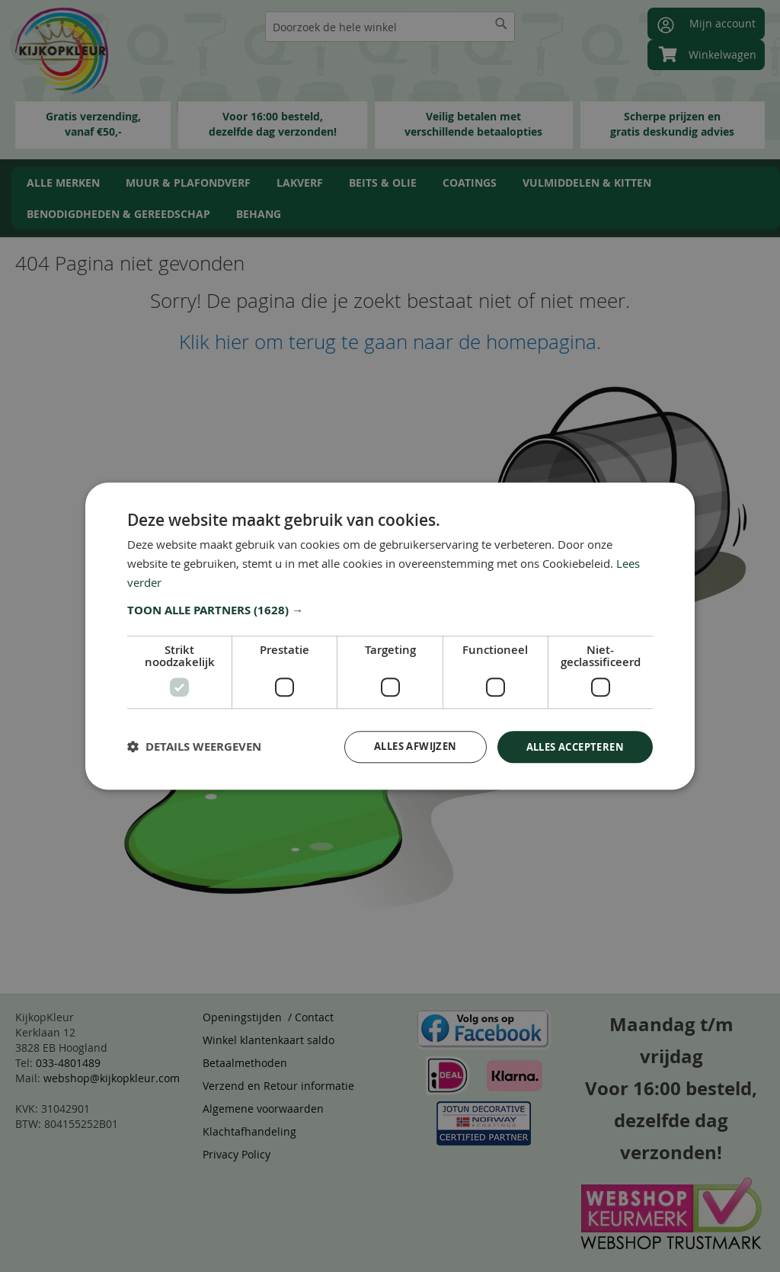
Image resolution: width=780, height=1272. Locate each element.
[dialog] (390, 636)
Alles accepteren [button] (570, 746)
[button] (390, 609)
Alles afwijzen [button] (401, 746)
